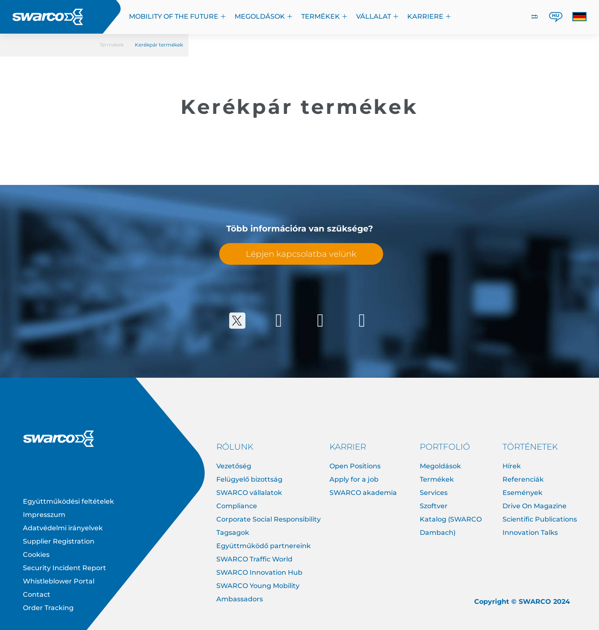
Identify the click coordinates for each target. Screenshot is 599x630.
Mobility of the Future (177, 16)
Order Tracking (48, 608)
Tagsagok (232, 532)
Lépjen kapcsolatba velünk (301, 254)
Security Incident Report (64, 568)
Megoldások (440, 466)
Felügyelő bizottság (249, 479)
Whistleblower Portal (58, 581)
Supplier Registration (58, 541)
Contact (36, 594)
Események (522, 493)
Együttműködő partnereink (263, 546)
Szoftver (434, 506)
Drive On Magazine (534, 506)
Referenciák (523, 479)
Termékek (324, 16)
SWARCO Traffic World (254, 559)
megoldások (264, 16)
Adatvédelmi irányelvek (63, 528)
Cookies (36, 555)
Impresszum (44, 515)
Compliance (236, 506)
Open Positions (355, 466)
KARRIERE (429, 16)
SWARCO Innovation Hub (259, 572)
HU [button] (555, 15)
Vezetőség (233, 466)
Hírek (511, 466)
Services (434, 493)
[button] (579, 16)
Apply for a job (354, 479)
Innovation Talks (530, 532)
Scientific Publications (539, 519)
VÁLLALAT (377, 16)
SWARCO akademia (363, 493)
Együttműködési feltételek (68, 501)
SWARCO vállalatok (249, 493)
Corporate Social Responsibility (268, 519)
